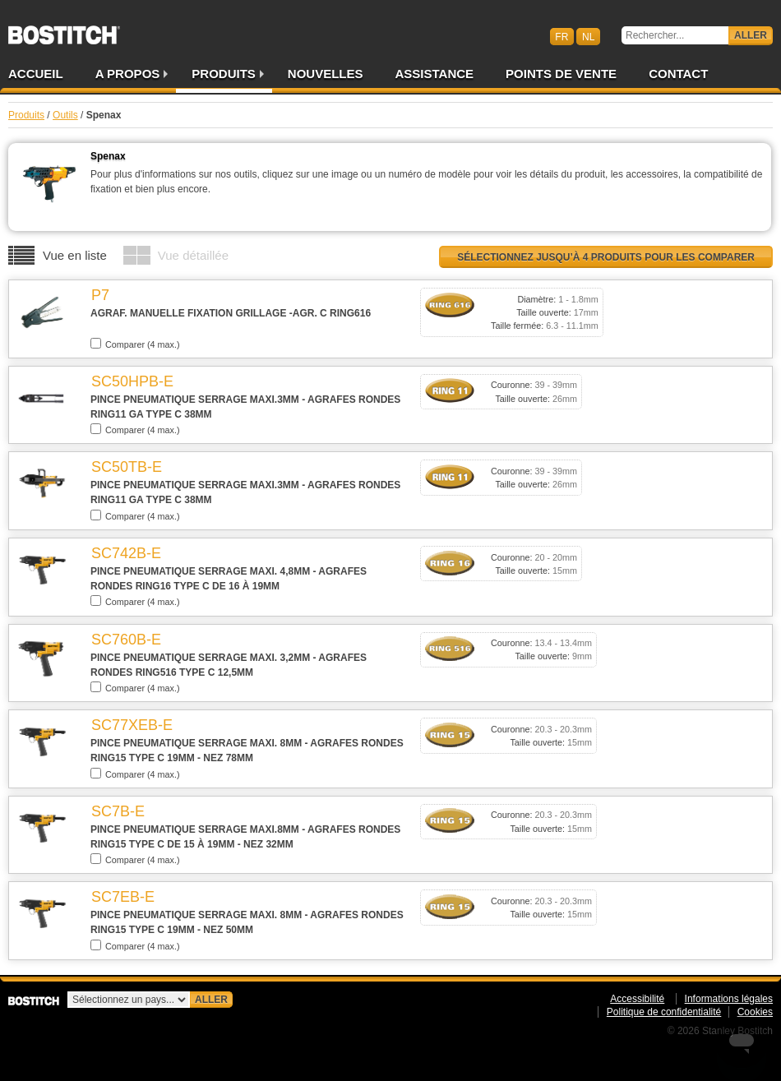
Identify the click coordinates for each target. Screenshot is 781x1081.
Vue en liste (75, 255)
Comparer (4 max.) (135, 343)
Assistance (434, 74)
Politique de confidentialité (664, 1012)
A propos (127, 74)
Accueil (35, 74)
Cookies (755, 1012)
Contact (678, 74)
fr (561, 36)
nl (588, 36)
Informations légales (729, 999)
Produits (224, 74)
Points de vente (561, 74)
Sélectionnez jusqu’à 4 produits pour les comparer (606, 257)
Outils (65, 115)
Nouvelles (325, 74)
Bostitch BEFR (64, 29)
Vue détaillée (193, 255)
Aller (750, 35)
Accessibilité (637, 999)
